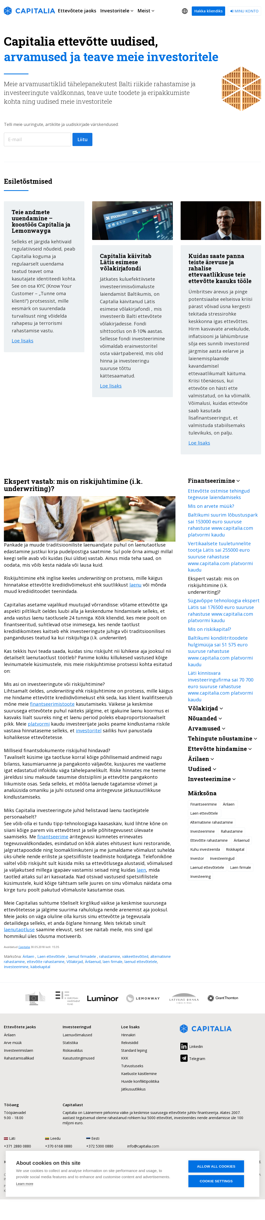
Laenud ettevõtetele (207, 867)
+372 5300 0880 (99, 1146)
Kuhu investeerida (205, 849)
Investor (197, 858)
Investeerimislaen (18, 1050)
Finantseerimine (203, 804)
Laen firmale (240, 867)
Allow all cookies (218, 1166)
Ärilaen (29, 956)
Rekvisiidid (129, 1042)
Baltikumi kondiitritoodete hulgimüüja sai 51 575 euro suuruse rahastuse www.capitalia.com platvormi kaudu (220, 651)
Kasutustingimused (78, 1058)
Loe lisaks (22, 341)
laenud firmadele (82, 956)
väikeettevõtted (135, 956)
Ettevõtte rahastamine (209, 840)
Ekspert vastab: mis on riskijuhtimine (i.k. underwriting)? (213, 585)
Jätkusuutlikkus (133, 1089)
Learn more (24, 1184)
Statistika (70, 1042)
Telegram (192, 1057)
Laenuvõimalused (77, 1034)
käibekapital (40, 966)
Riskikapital (235, 849)
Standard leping (134, 1050)
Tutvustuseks (132, 1065)
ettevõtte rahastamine (45, 961)
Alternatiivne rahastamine (211, 822)
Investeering (200, 876)
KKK (124, 1058)
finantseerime (52, 836)
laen (141, 870)
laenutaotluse (19, 929)
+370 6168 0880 (58, 1146)
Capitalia (24, 947)
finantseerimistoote (52, 704)
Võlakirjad (75, 961)
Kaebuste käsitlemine (139, 1073)
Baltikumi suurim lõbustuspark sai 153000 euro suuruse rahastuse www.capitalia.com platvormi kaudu (223, 525)
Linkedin (191, 1045)
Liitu (82, 139)
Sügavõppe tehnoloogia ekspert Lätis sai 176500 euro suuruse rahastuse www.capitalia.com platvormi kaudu (224, 610)
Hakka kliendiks (208, 11)
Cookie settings (218, 1181)
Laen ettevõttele (51, 956)
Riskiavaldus (73, 1050)
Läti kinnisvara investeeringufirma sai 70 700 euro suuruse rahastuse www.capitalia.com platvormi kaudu (220, 686)
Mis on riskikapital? (209, 629)
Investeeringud (222, 858)
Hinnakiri (128, 1034)
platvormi (39, 724)
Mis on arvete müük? (211, 506)
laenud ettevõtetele (140, 961)
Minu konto (244, 11)
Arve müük (13, 1042)
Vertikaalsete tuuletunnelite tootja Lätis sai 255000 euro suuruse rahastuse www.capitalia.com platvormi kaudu (220, 556)
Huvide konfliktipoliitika (140, 1081)
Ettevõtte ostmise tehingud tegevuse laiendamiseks (219, 494)
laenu (135, 585)
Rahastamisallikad (19, 1058)
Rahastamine (232, 831)
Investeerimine (16, 966)
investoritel (88, 730)
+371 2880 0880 (17, 1146)
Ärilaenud (93, 961)
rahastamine (109, 956)
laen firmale (112, 961)
